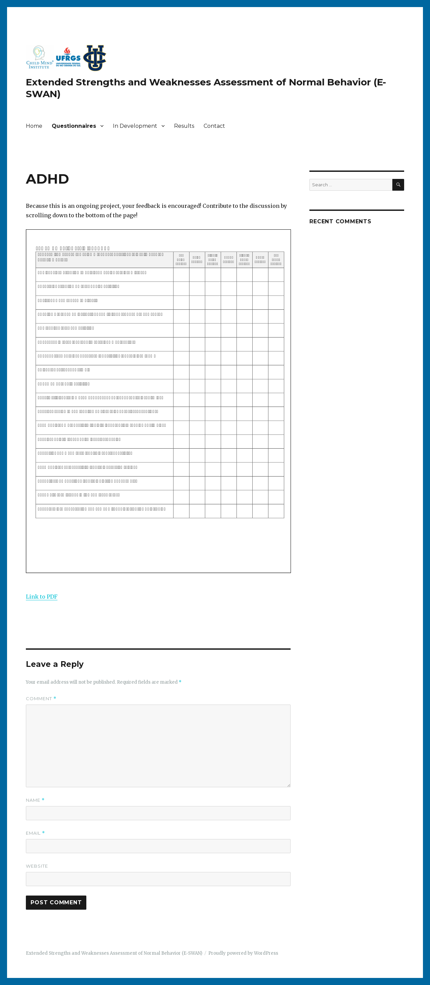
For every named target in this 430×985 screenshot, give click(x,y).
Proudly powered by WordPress (243, 953)
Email (35, 833)
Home (34, 126)
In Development (135, 126)
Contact (214, 126)
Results (184, 126)
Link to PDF (41, 596)
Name (35, 800)
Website (37, 866)
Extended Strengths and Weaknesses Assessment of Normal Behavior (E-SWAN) (114, 953)
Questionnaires (74, 126)
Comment (41, 699)
